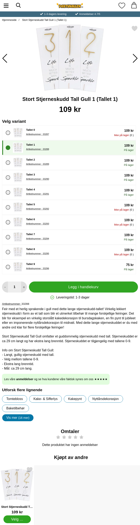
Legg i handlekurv (83, 287)
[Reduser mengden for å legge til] (5, 287)
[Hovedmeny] (6, 5)
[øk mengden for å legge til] (24, 287)
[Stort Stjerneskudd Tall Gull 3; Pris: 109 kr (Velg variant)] (17, 490)
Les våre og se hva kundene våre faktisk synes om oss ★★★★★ (56, 379)
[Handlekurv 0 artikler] (134, 5)
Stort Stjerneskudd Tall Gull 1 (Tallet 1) (44, 19)
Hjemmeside (9, 19)
